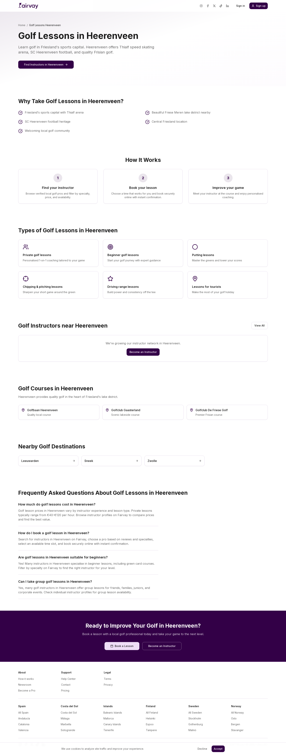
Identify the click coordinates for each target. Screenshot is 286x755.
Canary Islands (112, 724)
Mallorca (108, 718)
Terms (107, 678)
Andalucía (24, 718)
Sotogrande (68, 730)
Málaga (65, 718)
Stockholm (194, 718)
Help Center (68, 678)
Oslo (234, 718)
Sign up (259, 5)
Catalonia (23, 724)
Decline (202, 748)
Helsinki (150, 718)
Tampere (151, 730)
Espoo (150, 724)
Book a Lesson (122, 646)
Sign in (240, 5)
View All (259, 325)
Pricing (65, 690)
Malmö (192, 730)
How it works (26, 678)
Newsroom (24, 684)
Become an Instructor (143, 352)
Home (21, 25)
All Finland (152, 712)
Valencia (23, 730)
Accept (218, 748)
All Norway (237, 712)
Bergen (235, 724)
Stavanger (237, 730)
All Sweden (195, 712)
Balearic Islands (112, 712)
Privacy (108, 684)
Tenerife (108, 730)
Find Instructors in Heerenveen (46, 64)
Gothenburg (195, 724)
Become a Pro (26, 690)
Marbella (66, 724)
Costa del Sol (69, 712)
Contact (65, 684)
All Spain (23, 712)
